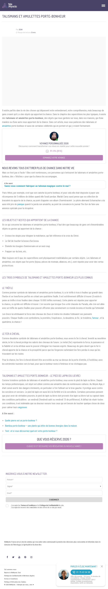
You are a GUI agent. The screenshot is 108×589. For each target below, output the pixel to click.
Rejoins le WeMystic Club (12, 573)
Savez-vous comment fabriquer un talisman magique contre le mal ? (37, 186)
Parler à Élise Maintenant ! (84, 566)
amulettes (6, 126)
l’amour (95, 318)
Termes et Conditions (28, 505)
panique (20, 204)
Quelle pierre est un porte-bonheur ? (21, 420)
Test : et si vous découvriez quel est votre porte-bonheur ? (31, 431)
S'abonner (54, 499)
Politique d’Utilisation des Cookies (15, 582)
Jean (20, 29)
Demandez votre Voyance (54, 157)
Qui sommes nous (10, 569)
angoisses (22, 407)
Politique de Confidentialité (49, 505)
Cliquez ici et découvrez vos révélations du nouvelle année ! (54, 446)
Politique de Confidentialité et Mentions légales (19, 576)
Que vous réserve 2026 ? (54, 439)
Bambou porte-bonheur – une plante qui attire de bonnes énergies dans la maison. (41, 425)
